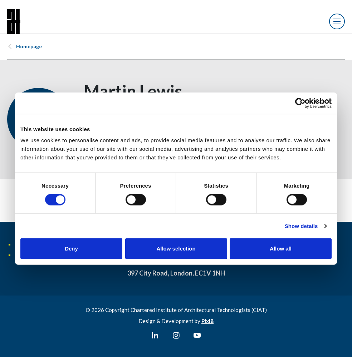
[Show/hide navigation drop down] (337, 21)
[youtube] (197, 335)
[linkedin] (155, 335)
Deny (71, 249)
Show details (301, 226)
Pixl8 (207, 321)
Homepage (29, 46)
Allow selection (175, 249)
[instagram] (176, 335)
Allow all (281, 249)
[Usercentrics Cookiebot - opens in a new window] (300, 103)
